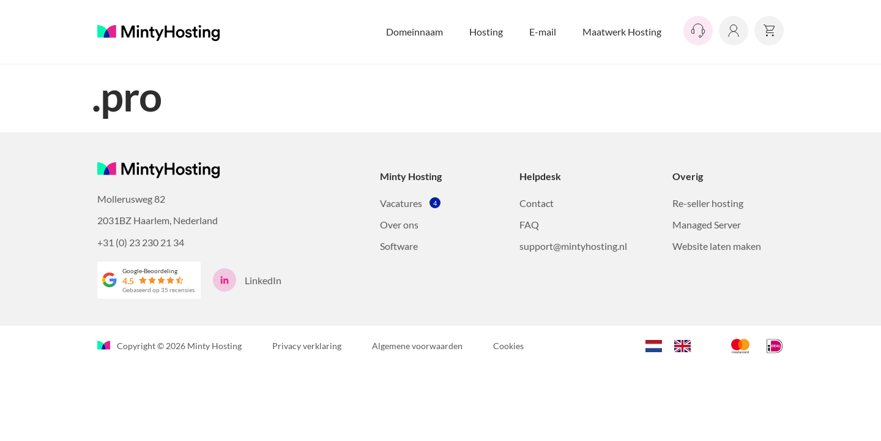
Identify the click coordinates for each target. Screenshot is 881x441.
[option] (685, 346)
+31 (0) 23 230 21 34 (140, 242)
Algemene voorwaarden (417, 346)
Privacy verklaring (306, 346)
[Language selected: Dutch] (674, 344)
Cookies (508, 346)
